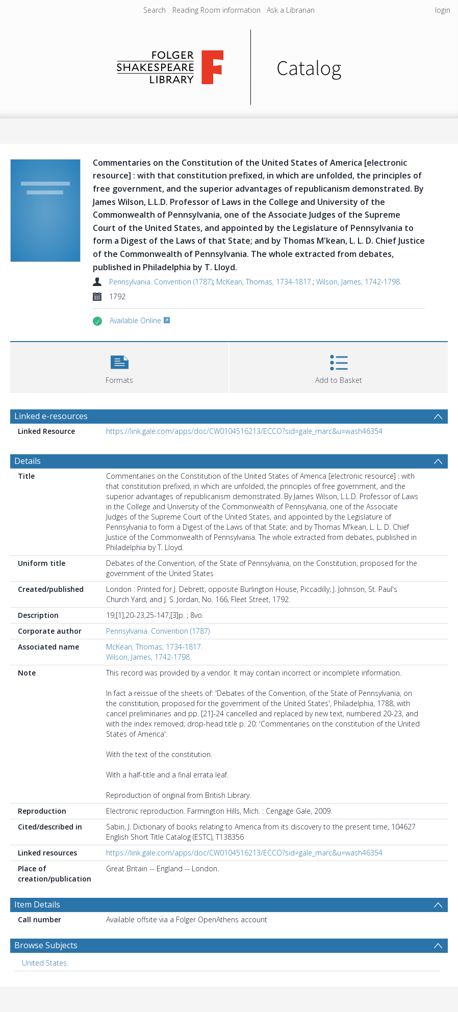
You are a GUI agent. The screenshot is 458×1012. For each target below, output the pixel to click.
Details (27, 460)
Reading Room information (216, 10)
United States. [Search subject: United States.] (45, 963)
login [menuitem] (442, 10)
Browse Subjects (46, 945)
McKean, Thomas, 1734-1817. (264, 282)
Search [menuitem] (154, 10)
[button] (119, 366)
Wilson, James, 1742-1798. (358, 282)
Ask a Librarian (291, 10)
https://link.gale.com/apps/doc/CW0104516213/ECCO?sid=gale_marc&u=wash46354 (244, 431)
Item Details (37, 904)
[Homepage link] (229, 64)
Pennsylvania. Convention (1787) (161, 282)
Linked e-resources (51, 416)
